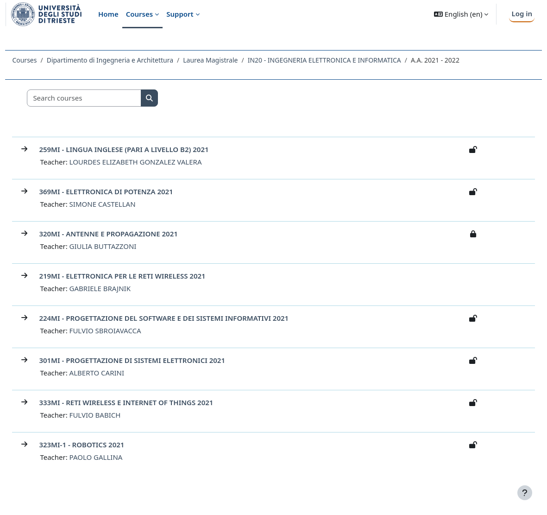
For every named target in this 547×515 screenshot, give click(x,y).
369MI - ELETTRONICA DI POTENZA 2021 (127, 191)
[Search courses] (105, 98)
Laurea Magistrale (231, 60)
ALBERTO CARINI (117, 372)
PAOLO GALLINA (116, 457)
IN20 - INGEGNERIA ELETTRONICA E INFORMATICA (344, 60)
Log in (521, 13)
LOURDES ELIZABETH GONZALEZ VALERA (156, 161)
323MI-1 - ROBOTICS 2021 (102, 444)
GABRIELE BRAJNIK (120, 288)
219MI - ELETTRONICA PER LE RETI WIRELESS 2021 (143, 275)
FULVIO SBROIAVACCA (126, 330)
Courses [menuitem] (139, 14)
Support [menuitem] (179, 14)
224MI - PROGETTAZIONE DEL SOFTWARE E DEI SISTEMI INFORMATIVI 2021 (184, 318)
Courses (45, 60)
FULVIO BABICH (115, 415)
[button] (461, 14)
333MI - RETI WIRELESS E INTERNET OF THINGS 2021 (147, 402)
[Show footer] (524, 492)
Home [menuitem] (108, 14)
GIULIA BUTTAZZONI (123, 246)
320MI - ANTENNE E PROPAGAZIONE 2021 (129, 233)
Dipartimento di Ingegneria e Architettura (130, 60)
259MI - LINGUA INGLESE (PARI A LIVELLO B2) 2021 (144, 149)
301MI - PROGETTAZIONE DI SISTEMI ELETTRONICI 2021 (153, 360)
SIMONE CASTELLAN (123, 204)
